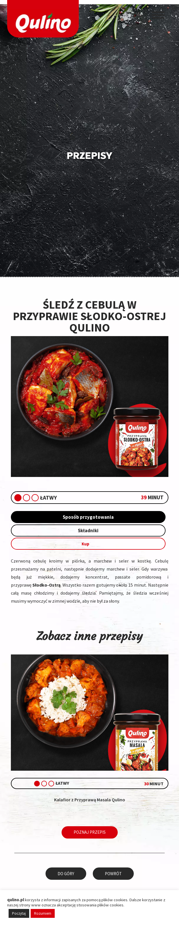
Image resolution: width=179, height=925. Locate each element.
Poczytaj (19, 913)
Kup (88, 544)
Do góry (66, 873)
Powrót (112, 873)
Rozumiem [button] (42, 913)
